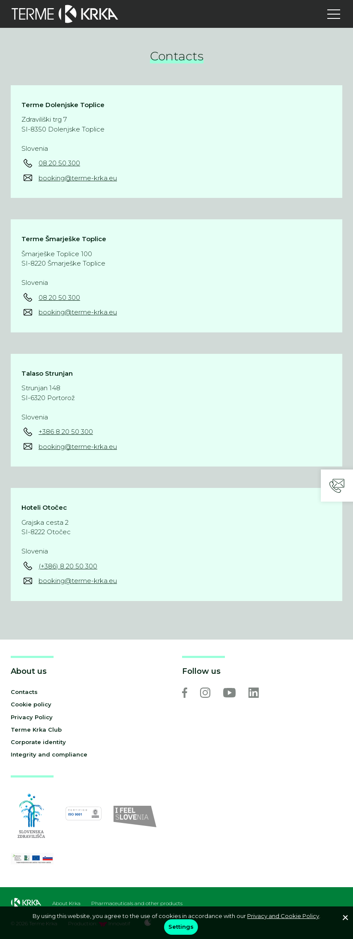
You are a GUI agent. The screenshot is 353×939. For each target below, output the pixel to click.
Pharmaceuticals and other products (136, 903)
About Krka (66, 903)
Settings (181, 926)
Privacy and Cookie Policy (283, 915)
